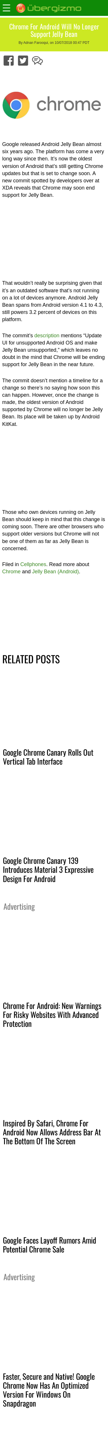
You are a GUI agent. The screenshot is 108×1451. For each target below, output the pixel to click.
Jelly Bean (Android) (55, 571)
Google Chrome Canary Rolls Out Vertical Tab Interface (48, 756)
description (46, 335)
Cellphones (33, 564)
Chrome (11, 571)
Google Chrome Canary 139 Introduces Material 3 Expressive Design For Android (48, 869)
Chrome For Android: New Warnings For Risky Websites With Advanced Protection (52, 1014)
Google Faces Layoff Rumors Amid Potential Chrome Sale (49, 1244)
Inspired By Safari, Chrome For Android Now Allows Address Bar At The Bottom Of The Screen (52, 1132)
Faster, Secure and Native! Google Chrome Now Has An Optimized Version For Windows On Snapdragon (49, 1390)
